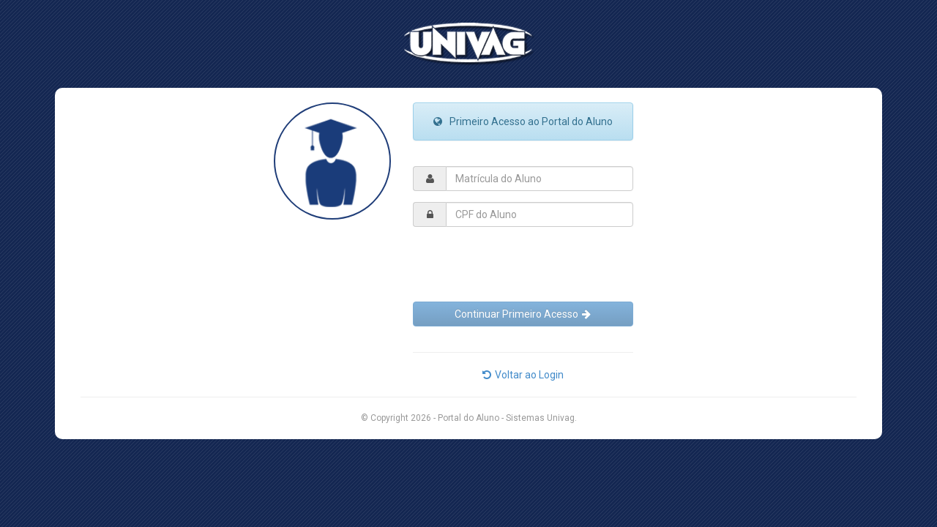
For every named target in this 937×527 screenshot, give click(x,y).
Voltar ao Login (523, 375)
